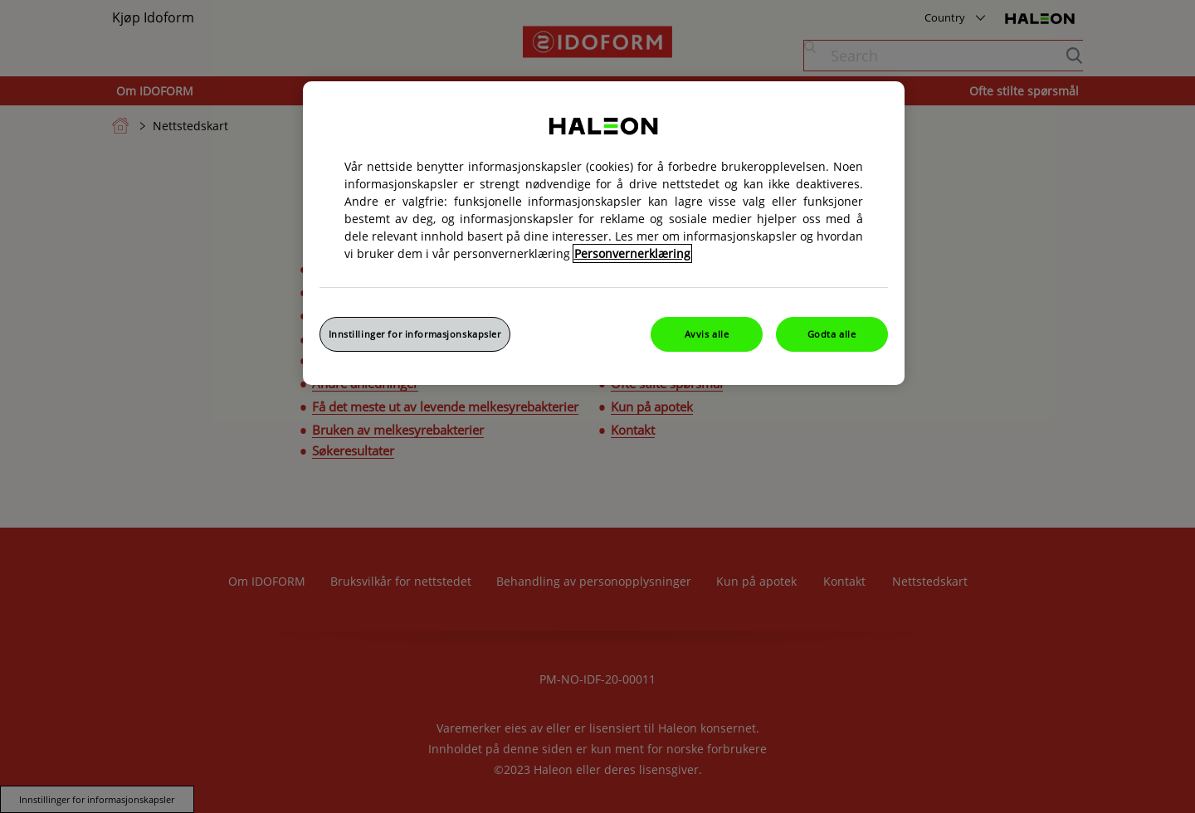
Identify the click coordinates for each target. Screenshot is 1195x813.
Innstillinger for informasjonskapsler (415, 334)
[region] (604, 233)
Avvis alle (707, 334)
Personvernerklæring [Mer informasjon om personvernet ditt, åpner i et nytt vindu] (632, 253)
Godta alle (831, 334)
